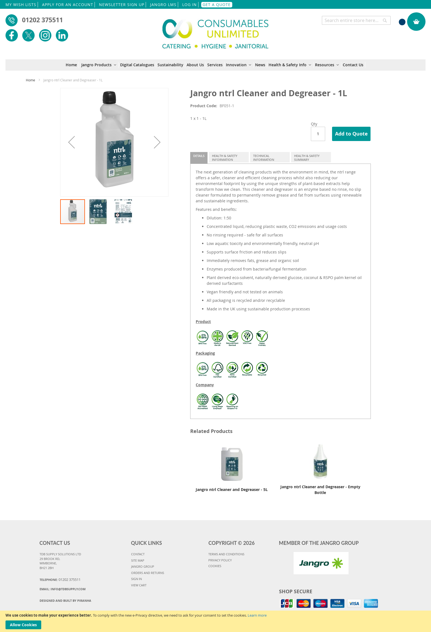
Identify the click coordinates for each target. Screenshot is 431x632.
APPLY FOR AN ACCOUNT (67, 4)
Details (199, 156)
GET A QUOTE (217, 4)
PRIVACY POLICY (220, 560)
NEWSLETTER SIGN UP (121, 4)
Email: (62, 589)
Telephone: (60, 579)
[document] (215, 621)
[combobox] (356, 20)
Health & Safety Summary (307, 158)
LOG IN (189, 4)
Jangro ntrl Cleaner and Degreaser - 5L (232, 489)
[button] (71, 142)
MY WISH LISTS (20, 4)
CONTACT (138, 554)
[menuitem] (72, 65)
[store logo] (215, 31)
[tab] (199, 158)
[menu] (215, 65)
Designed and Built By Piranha (65, 600)
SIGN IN (136, 579)
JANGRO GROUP (142, 566)
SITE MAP (137, 560)
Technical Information (263, 158)
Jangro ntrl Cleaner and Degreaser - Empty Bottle (320, 489)
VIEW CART (139, 585)
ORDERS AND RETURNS (147, 573)
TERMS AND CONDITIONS (226, 554)
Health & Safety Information (224, 158)
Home (30, 80)
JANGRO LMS (163, 4)
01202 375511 (42, 19)
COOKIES (214, 566)
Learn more (257, 615)
